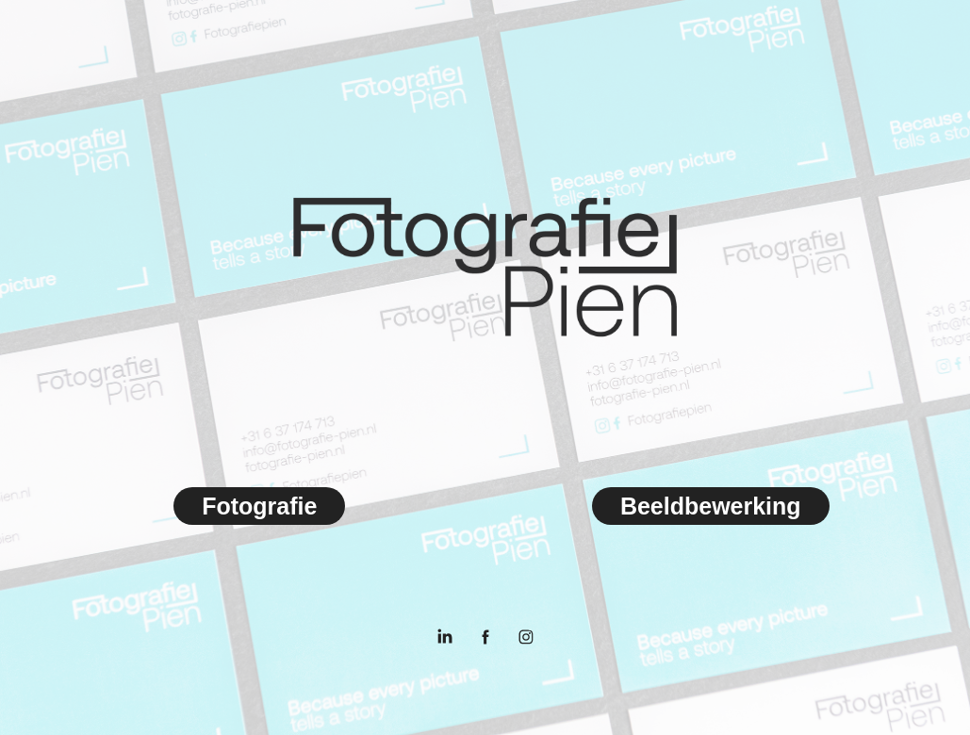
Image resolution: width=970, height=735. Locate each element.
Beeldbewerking (710, 506)
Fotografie (259, 506)
